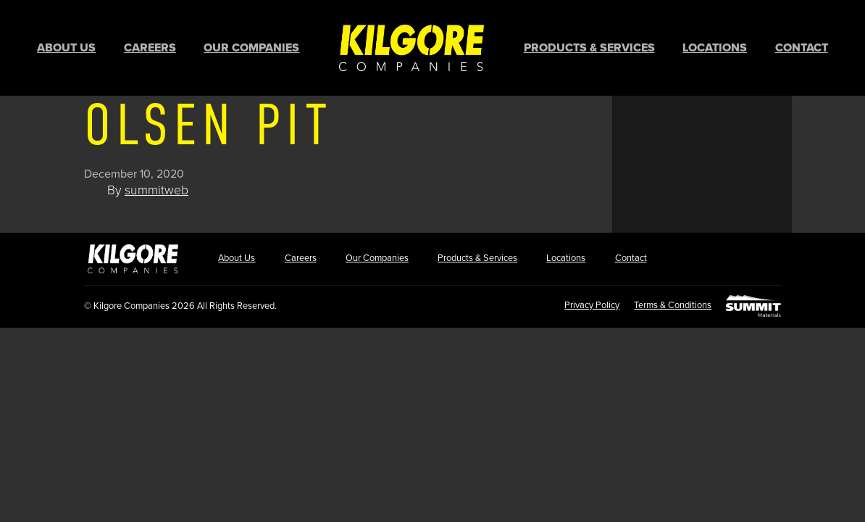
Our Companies (251, 47)
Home (411, 46)
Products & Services (589, 47)
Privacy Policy (586, 303)
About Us (66, 47)
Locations (714, 47)
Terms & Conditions (670, 303)
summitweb (156, 188)
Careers (150, 47)
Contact (801, 47)
